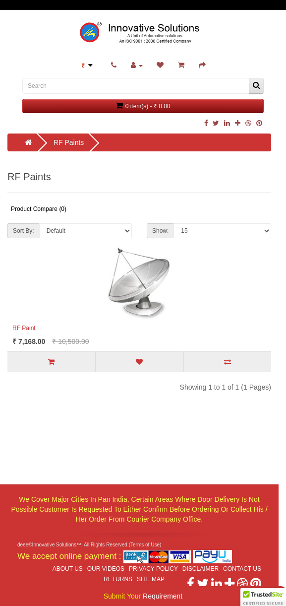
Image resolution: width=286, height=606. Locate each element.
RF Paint (24, 328)
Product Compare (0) (38, 208)
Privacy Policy (153, 568)
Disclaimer (200, 568)
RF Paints (69, 142)
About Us (68, 568)
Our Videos (105, 568)
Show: (160, 230)
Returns (118, 579)
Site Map (151, 579)
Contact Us (242, 568)
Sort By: (23, 230)
